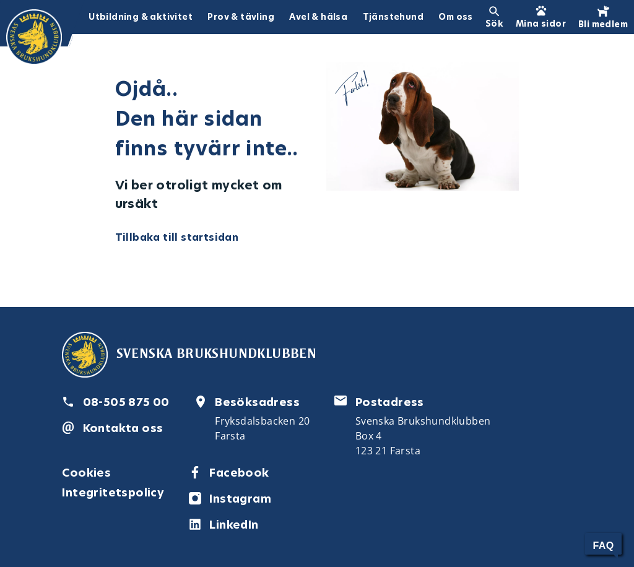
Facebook (239, 472)
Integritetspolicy (113, 492)
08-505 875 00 (126, 402)
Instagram (240, 498)
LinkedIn (233, 524)
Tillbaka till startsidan (177, 237)
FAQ (603, 545)
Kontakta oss (123, 428)
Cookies (86, 472)
